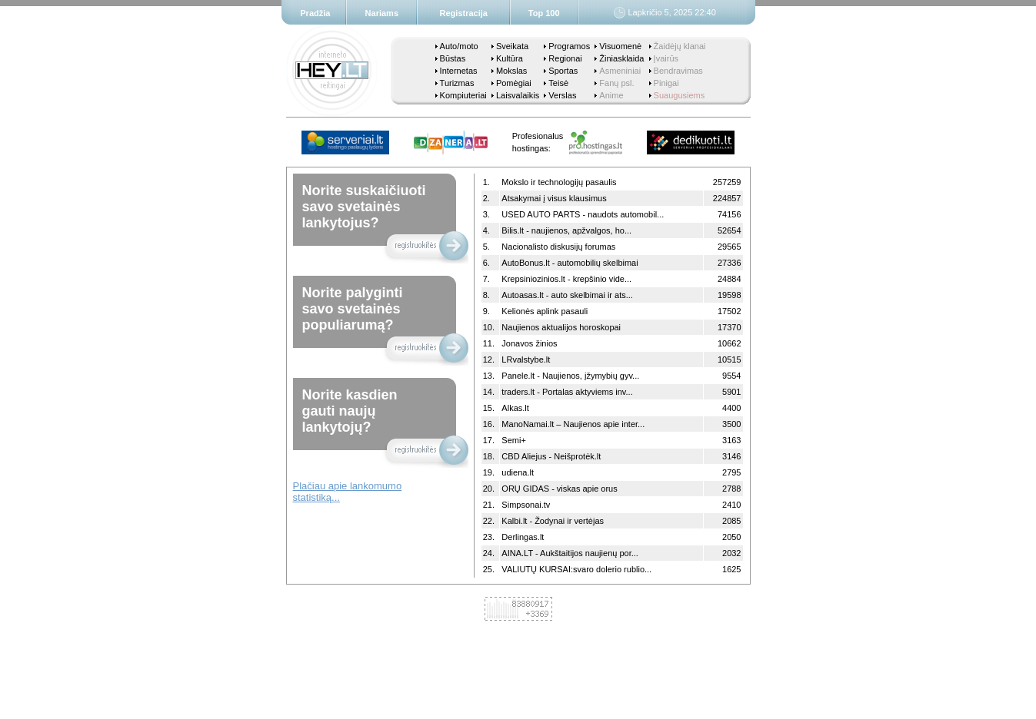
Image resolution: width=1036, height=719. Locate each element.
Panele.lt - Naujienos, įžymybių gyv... (570, 375)
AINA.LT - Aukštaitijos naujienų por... (569, 553)
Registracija (464, 13)
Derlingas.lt (522, 537)
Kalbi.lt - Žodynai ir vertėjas (552, 520)
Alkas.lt (514, 408)
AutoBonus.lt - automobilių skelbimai (569, 262)
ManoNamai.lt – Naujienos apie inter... (573, 424)
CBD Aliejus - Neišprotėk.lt (551, 456)
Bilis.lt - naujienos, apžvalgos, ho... (566, 230)
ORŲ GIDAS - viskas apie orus (559, 488)
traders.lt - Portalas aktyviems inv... (566, 391)
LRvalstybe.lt (525, 359)
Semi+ (513, 440)
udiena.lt (517, 472)
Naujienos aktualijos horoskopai (561, 327)
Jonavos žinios (529, 343)
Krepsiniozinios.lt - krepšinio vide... (566, 278)
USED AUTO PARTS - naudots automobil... (582, 214)
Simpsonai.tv (525, 504)
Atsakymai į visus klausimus (553, 198)
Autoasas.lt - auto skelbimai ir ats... (567, 295)
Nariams (381, 13)
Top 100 (544, 13)
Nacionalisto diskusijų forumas (558, 246)
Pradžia (315, 13)
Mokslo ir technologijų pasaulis (558, 182)
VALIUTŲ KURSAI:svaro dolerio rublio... (576, 569)
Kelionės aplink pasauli (544, 311)
